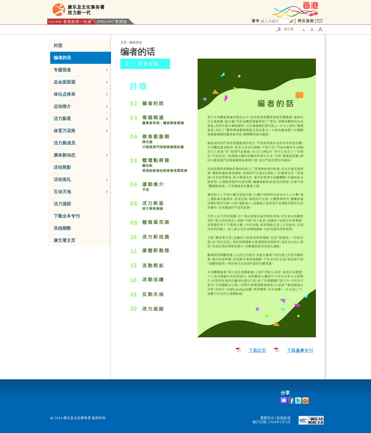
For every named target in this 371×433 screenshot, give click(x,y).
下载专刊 (300, 350)
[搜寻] (275, 21)
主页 (123, 42)
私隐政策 (284, 418)
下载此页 (257, 350)
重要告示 (267, 418)
